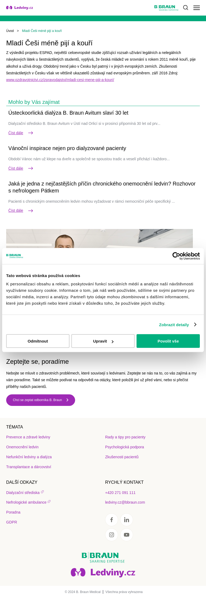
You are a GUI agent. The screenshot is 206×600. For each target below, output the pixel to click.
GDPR (11, 522)
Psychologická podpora (124, 447)
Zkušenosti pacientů (122, 457)
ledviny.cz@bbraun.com (125, 502)
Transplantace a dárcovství (28, 467)
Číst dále (21, 133)
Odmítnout (38, 341)
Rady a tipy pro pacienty (125, 437)
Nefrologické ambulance (26, 502)
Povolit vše (168, 341)
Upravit (103, 341)
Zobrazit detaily (174, 324)
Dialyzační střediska (23, 492)
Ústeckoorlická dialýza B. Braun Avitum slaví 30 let (68, 113)
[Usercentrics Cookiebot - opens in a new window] (176, 256)
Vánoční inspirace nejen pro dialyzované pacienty (67, 148)
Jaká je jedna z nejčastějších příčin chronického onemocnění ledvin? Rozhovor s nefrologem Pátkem (102, 187)
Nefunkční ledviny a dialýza (29, 457)
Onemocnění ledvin (22, 447)
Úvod (10, 31)
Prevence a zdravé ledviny (28, 437)
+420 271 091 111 (120, 492)
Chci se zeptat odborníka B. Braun (37, 400)
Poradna (13, 512)
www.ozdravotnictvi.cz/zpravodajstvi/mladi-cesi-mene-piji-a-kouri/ (60, 80)
